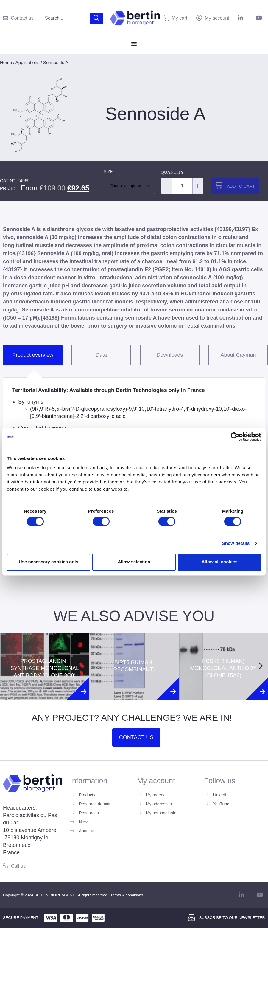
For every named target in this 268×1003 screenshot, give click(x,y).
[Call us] (5, 865)
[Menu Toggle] (134, 43)
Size (108, 172)
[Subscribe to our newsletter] (191, 917)
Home (6, 62)
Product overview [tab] (32, 355)
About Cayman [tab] (238, 355)
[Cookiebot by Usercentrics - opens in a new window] (235, 436)
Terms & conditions (126, 895)
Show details (236, 543)
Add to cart (241, 186)
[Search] (96, 18)
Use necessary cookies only (48, 562)
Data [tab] (101, 355)
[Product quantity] (182, 186)
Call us (18, 866)
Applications (27, 62)
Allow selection (134, 562)
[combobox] (66, 18)
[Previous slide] (7, 666)
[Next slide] (261, 666)
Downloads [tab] (169, 355)
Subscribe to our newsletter (232, 917)
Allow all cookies (220, 562)
